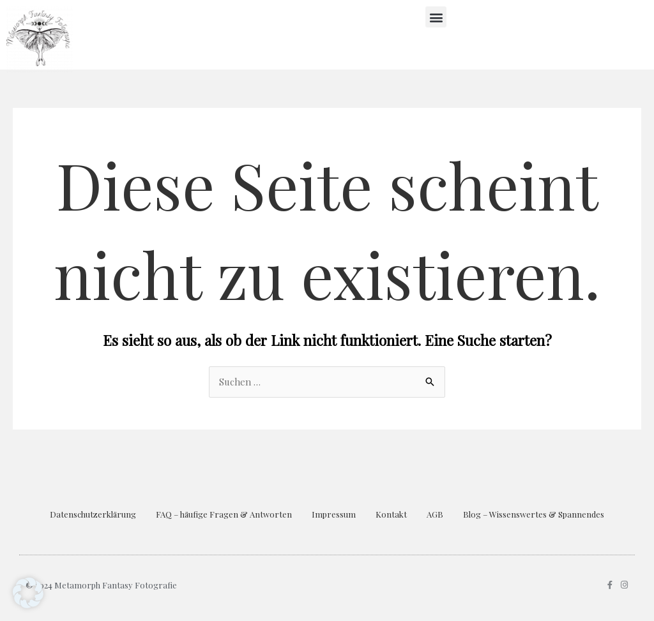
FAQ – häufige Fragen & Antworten (224, 514)
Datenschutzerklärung (93, 514)
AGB (435, 514)
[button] (435, 16)
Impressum (334, 514)
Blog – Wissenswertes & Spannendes (533, 514)
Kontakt (391, 514)
